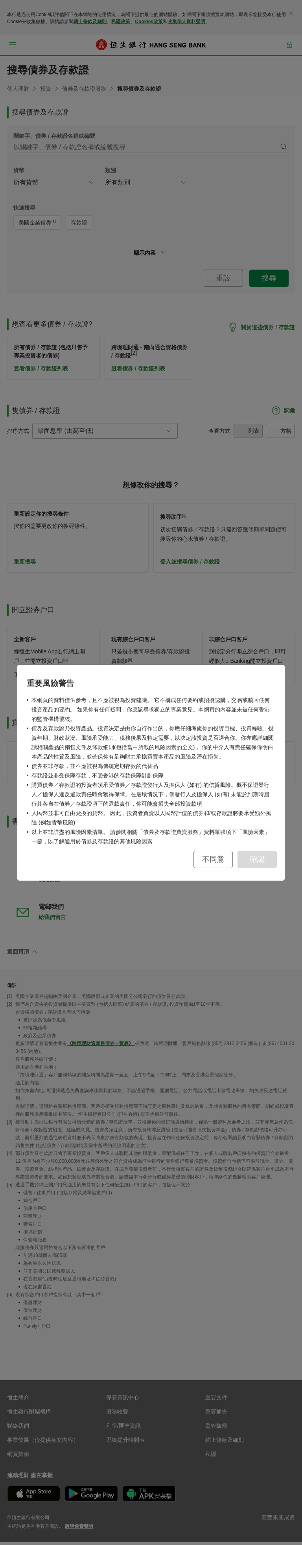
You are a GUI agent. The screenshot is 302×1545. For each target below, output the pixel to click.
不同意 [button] (213, 859)
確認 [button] (257, 859)
